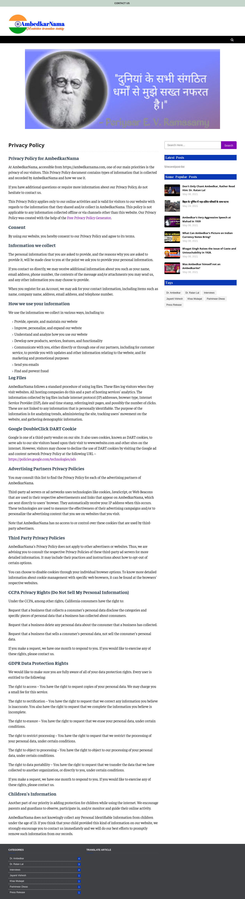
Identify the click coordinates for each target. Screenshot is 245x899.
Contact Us (122, 3)
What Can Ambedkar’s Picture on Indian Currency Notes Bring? (207, 235)
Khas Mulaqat (195, 298)
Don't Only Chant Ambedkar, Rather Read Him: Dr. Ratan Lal (208, 188)
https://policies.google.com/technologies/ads (42, 459)
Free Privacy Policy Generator (89, 217)
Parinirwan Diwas (216, 298)
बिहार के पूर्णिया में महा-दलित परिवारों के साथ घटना (205, 202)
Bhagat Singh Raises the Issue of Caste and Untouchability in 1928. (209, 250)
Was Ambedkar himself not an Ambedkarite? (201, 266)
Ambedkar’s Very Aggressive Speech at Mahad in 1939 (206, 219)
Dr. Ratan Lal (192, 292)
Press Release (174, 304)
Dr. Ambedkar (173, 292)
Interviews (209, 292)
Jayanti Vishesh (174, 298)
